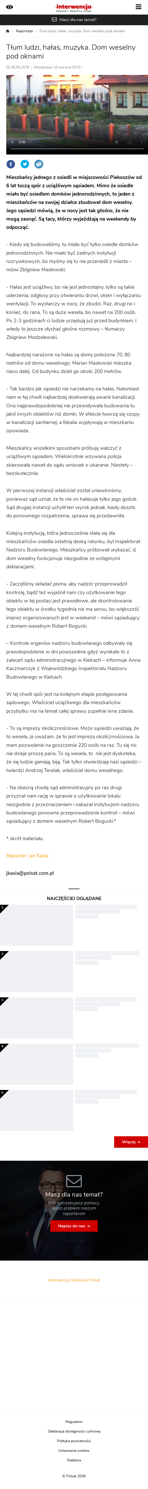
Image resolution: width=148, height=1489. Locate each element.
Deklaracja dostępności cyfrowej (74, 1431)
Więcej (128, 1142)
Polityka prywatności (74, 1441)
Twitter (24, 164)
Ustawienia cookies (74, 1451)
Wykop (38, 164)
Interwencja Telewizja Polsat (74, 1280)
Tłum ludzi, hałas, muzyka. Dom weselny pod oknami (82, 31)
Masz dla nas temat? (77, 20)
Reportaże (24, 31)
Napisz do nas (71, 1226)
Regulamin (74, 1422)
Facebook (10, 164)
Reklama (74, 1460)
